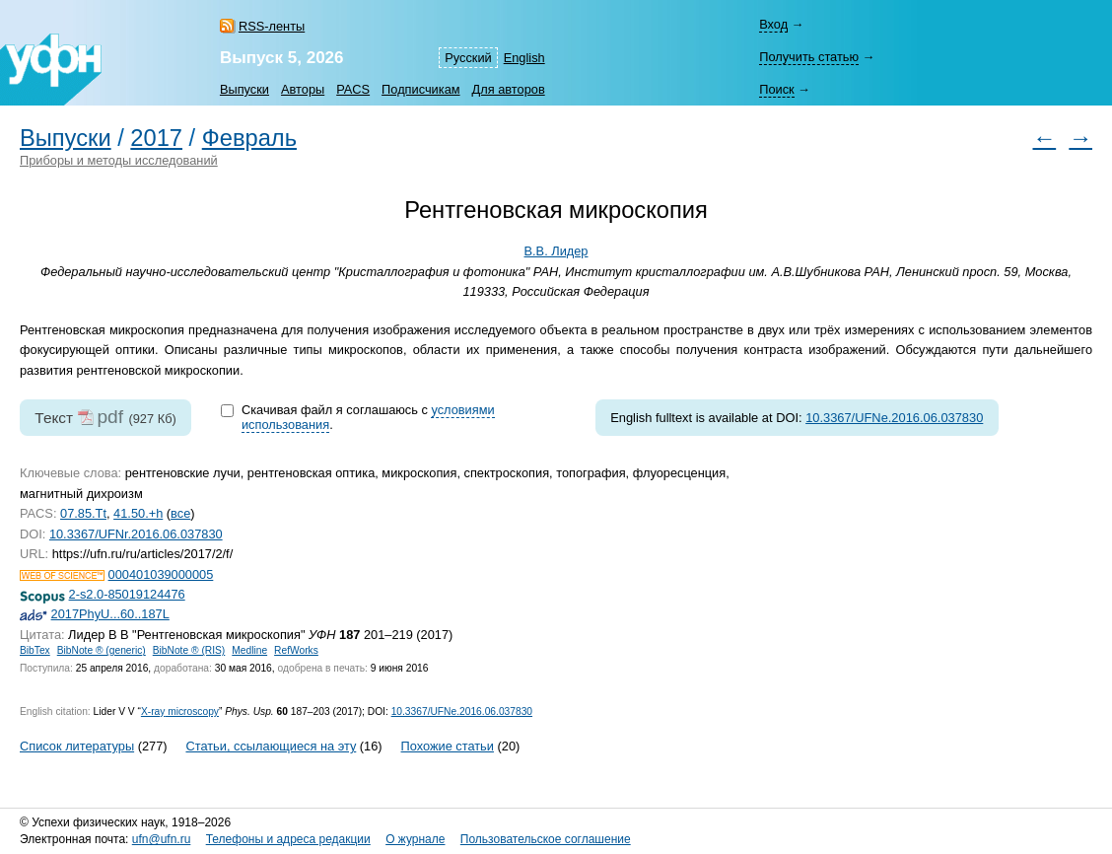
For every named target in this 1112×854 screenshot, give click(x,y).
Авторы (302, 89)
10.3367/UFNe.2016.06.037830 (894, 417)
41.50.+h (138, 513)
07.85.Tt (83, 513)
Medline (249, 650)
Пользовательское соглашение (545, 839)
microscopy (180, 711)
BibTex (35, 650)
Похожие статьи (447, 746)
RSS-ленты (272, 26)
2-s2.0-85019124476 (127, 594)
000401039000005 (161, 574)
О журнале (415, 839)
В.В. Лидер (556, 251)
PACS (353, 89)
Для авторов (508, 89)
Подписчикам (420, 89)
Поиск (776, 89)
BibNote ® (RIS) (189, 650)
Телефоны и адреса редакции (288, 839)
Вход (773, 24)
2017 (156, 138)
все (180, 513)
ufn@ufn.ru (161, 839)
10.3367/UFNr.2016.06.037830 (136, 534)
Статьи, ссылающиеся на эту (270, 746)
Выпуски (244, 89)
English (524, 57)
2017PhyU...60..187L (110, 613)
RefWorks (296, 650)
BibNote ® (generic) (101, 650)
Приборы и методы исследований (119, 160)
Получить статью (809, 56)
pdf (110, 416)
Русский (468, 57)
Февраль (249, 138)
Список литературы (77, 746)
